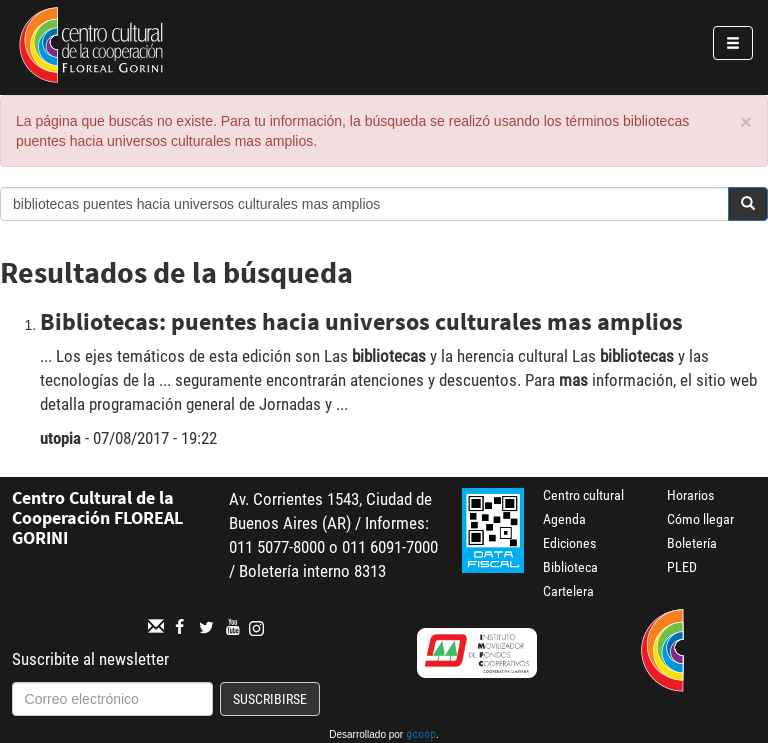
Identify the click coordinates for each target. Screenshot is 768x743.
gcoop (421, 736)
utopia (60, 438)
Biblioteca (570, 567)
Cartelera (568, 591)
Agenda (564, 519)
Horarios (690, 495)
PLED (682, 567)
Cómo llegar (700, 519)
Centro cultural (583, 495)
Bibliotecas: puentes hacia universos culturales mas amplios (361, 321)
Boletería (692, 543)
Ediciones (569, 543)
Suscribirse (270, 699)
